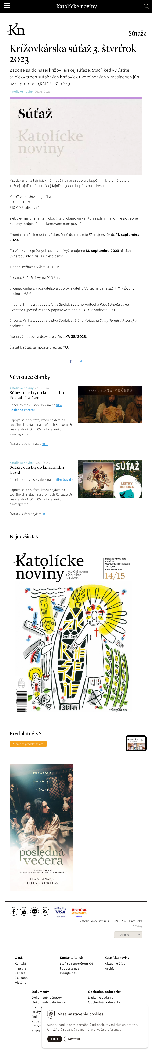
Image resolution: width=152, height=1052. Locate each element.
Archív (124, 934)
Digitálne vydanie (100, 997)
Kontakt (20, 963)
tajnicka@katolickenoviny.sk (64, 218)
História (20, 982)
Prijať (54, 1039)
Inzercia (20, 968)
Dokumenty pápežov (47, 997)
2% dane (21, 977)
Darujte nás (68, 973)
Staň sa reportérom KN (76, 963)
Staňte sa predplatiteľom (28, 743)
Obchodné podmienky (104, 1002)
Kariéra (20, 973)
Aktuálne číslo (115, 963)
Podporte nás (69, 968)
